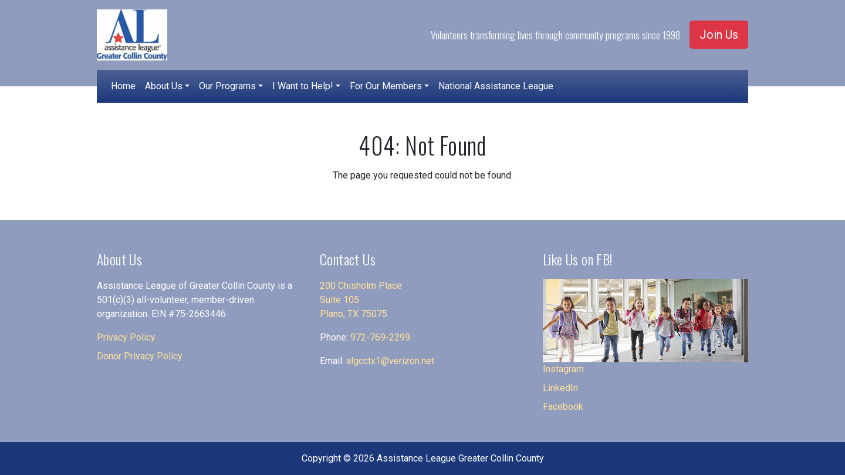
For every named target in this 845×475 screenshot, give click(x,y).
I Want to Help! (302, 86)
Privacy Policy (126, 337)
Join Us (718, 35)
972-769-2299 (380, 337)
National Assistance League (495, 86)
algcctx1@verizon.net (390, 360)
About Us (163, 86)
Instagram (563, 369)
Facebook (563, 406)
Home (123, 86)
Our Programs (227, 86)
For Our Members (386, 86)
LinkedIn (560, 387)
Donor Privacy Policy (139, 356)
